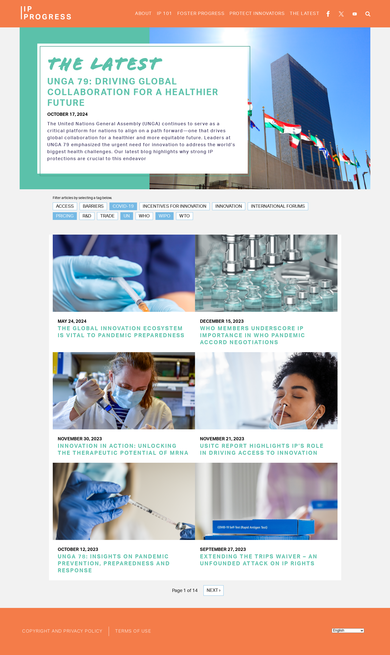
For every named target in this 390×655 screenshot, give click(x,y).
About (143, 13)
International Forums (278, 206)
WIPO (164, 216)
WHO (144, 216)
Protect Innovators (257, 13)
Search (367, 14)
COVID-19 (123, 206)
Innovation (228, 206)
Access (65, 206)
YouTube (354, 14)
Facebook (328, 14)
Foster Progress (201, 13)
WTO (184, 216)
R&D (87, 216)
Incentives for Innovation (174, 206)
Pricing (65, 216)
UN (127, 216)
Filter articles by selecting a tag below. (82, 198)
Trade (107, 216)
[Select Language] (348, 630)
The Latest (304, 13)
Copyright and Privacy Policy (62, 631)
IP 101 (164, 13)
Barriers (93, 206)
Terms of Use (133, 631)
